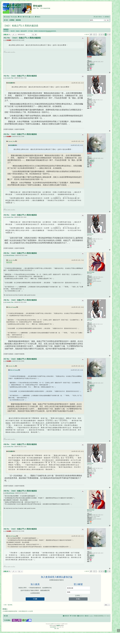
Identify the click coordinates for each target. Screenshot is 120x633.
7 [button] (107, 34)
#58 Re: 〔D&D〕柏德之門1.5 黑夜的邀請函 (20, 444)
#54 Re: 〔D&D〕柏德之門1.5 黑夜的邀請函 (20, 215)
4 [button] (101, 34)
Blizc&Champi (90, 272)
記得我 (78, 596)
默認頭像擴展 (53, 627)
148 (91, 98)
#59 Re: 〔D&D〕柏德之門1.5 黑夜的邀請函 (20, 491)
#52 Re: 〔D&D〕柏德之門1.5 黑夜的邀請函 (20, 76)
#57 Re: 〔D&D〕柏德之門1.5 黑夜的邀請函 (20, 359)
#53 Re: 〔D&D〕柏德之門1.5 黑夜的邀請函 (20, 134)
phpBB (52, 623)
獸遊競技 (48, 31)
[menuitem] (14, 16)
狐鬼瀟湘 (89, 56)
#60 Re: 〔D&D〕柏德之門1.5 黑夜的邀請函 (20, 529)
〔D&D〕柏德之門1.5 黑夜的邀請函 (20, 25)
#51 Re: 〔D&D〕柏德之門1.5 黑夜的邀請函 (22, 38)
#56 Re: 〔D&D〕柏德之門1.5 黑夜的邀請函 (20, 300)
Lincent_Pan (90, 95)
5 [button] (103, 34)
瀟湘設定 (92, 64)
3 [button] (99, 34)
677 (91, 60)
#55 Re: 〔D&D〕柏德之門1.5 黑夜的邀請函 (20, 253)
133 (91, 275)
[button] (91, 34)
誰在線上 (5, 609)
